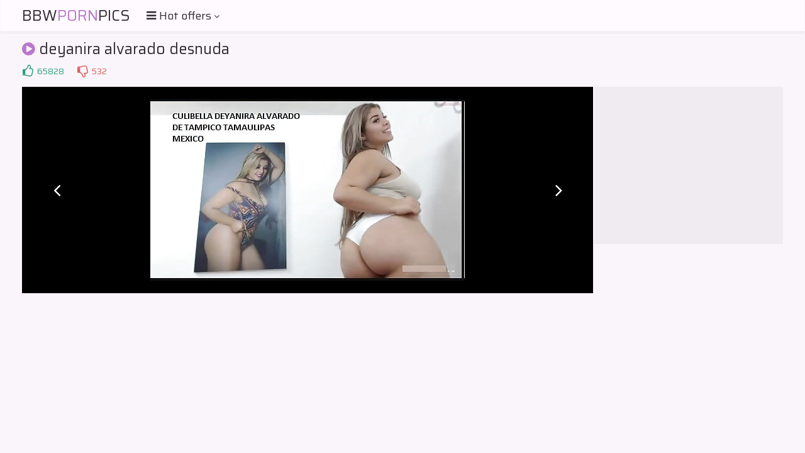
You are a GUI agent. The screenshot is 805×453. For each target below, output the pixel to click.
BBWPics (76, 16)
